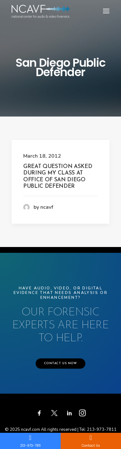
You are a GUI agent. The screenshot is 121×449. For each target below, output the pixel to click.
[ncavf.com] (42, 7)
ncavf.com (30, 429)
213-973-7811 (101, 429)
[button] (106, 11)
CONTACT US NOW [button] (60, 363)
